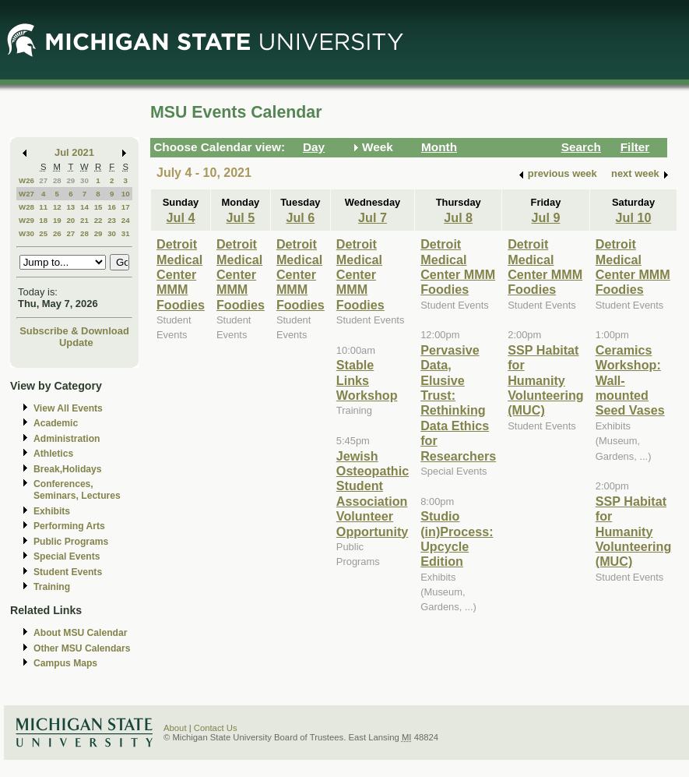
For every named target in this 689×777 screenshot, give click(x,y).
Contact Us (215, 728)
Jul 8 (458, 217)
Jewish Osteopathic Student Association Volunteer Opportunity (372, 494)
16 (111, 207)
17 (125, 207)
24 (125, 220)
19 (57, 220)
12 (57, 207)
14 (84, 207)
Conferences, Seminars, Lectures (77, 490)
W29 (26, 220)
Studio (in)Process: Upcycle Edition (456, 538)
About (175, 728)
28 (57, 180)
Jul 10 (634, 217)
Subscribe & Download (74, 331)
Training (51, 586)
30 (84, 180)
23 (111, 220)
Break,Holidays (67, 469)
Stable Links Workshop (367, 380)
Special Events (66, 556)
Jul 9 (546, 217)
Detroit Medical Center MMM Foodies (180, 274)
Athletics (53, 453)
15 (98, 207)
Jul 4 (181, 217)
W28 (26, 207)
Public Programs (70, 541)
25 (43, 233)
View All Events (68, 408)
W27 (26, 193)
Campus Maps (65, 663)
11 (43, 207)
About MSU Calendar (80, 632)
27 (43, 180)
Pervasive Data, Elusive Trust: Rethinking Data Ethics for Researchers (458, 403)
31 (125, 233)
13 (70, 207)
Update (76, 342)
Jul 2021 (74, 152)
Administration (66, 438)
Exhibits (51, 511)
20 (70, 220)
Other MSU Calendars (82, 648)
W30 (26, 233)
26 (57, 233)
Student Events (67, 572)
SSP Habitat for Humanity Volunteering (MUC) (546, 380)
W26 (26, 180)
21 (84, 220)
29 (70, 180)
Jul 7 (372, 217)
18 (43, 220)
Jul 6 (300, 217)
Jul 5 (240, 217)
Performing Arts (69, 526)
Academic (55, 423)
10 (125, 193)
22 (98, 220)
